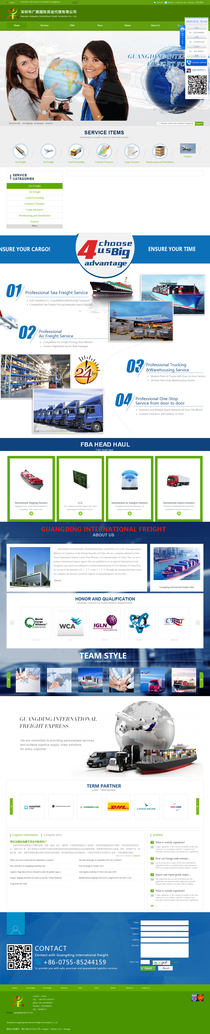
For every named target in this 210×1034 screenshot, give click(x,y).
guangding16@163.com (23, 1012)
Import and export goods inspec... (173, 876)
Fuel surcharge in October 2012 (91, 866)
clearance (49, 123)
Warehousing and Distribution (160, 162)
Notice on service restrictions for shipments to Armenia (32, 860)
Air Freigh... (47, 988)
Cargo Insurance (132, 162)
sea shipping (27, 123)
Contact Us (146, 988)
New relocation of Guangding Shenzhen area (27, 866)
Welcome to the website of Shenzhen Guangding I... (41, 2)
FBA (72, 25)
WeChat (160, 2)
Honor (128, 25)
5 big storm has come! (19, 884)
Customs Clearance (104, 162)
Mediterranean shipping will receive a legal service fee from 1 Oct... (106, 878)
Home (17, 25)
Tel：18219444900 (196, 32)
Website (54, 1029)
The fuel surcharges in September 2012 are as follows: (100, 860)
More (34, 226)
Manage (67, 1029)
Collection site (180, 2)
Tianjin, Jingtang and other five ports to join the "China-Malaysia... (36, 878)
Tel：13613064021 (196, 51)
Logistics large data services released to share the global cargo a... (36, 872)
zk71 (60, 1029)
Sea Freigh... (31, 988)
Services (45, 25)
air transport (38, 123)
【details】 (136, 856)
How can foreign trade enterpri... (173, 859)
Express (187, 156)
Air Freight (48, 162)
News (100, 25)
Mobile (171, 2)
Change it (175, 962)
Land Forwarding (76, 162)
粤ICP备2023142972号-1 (31, 1029)
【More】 (57, 580)
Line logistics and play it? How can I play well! (97, 872)
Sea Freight (20, 162)
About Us (155, 25)
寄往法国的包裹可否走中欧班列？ (28, 841)
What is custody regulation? (170, 843)
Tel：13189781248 (196, 42)
